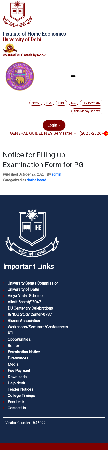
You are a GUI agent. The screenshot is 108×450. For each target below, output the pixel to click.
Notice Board (36, 180)
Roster (13, 345)
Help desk (16, 383)
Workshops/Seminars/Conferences (38, 327)
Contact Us (17, 408)
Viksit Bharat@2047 (24, 302)
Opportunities (19, 339)
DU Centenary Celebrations (30, 308)
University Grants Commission (33, 283)
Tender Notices (20, 389)
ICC (73, 102)
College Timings (21, 395)
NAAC (36, 102)
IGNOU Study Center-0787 (30, 314)
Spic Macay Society (87, 111)
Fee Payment (91, 102)
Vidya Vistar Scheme (25, 295)
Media (13, 364)
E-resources (18, 358)
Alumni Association (24, 320)
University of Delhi (23, 289)
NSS (49, 102)
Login (52, 125)
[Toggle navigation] (73, 77)
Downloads (17, 377)
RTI (10, 333)
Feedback (16, 402)
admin (56, 174)
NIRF (61, 102)
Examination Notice (24, 352)
